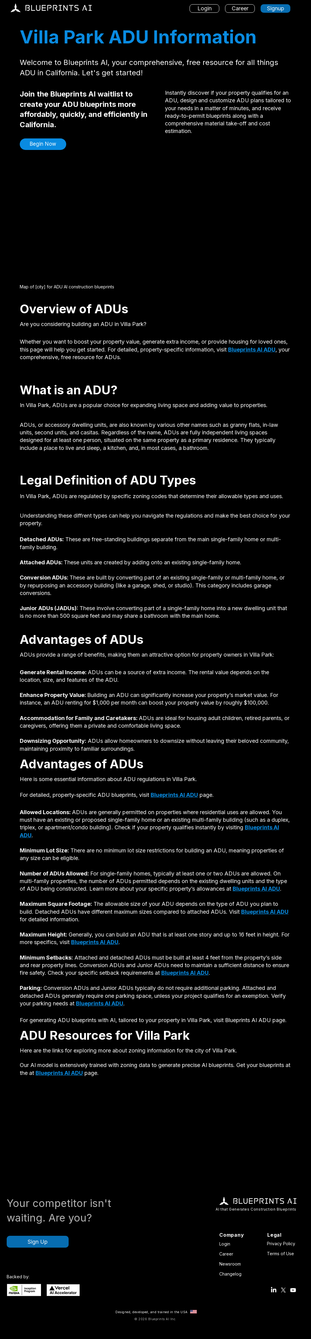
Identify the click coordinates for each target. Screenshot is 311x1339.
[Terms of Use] (282, 1253)
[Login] (204, 8)
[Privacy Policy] (282, 1243)
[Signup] (275, 8)
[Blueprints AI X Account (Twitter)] (283, 1290)
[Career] (240, 8)
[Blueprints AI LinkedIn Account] (273, 1290)
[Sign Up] (38, 1242)
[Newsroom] (231, 1263)
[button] (43, 144)
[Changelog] (231, 1273)
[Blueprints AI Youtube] (293, 1290)
